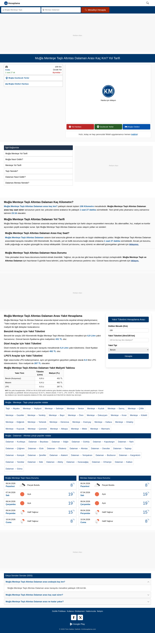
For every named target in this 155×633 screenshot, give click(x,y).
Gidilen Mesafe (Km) (118, 326)
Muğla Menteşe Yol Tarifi (16, 153)
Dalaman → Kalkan (123, 462)
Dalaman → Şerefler (37, 455)
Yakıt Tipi (112, 345)
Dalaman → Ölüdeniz (56, 448)
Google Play (77, 624)
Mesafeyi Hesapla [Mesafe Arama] (95, 10)
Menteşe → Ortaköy (124, 422)
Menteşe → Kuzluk (95, 408)
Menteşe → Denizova (59, 422)
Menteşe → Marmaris (100, 429)
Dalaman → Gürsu (14, 469)
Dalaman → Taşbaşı (122, 448)
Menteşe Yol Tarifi (13, 165)
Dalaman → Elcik (36, 448)
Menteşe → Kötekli (138, 415)
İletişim (100, 611)
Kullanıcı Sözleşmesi (76, 611)
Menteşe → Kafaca (103, 422)
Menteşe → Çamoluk (37, 429)
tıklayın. (135, 260)
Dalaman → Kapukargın (104, 442)
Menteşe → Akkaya (59, 429)
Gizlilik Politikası (59, 611)
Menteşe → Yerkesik (37, 422)
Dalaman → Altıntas (79, 448)
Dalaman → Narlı (126, 442)
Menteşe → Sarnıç (116, 408)
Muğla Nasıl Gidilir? (14, 159)
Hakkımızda (91, 611)
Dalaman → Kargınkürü (129, 455)
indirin (134, 134)
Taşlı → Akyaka (13, 408)
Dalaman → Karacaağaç (77, 462)
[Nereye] (61, 10)
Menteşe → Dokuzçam (97, 415)
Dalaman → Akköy (54, 462)
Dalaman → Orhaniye (102, 462)
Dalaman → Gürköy (81, 442)
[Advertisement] (77, 31)
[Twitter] (80, 617)
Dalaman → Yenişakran (81, 455)
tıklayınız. (134, 244)
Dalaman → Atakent (59, 455)
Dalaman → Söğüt (60, 442)
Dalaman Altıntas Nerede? (17, 183)
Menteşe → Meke (79, 429)
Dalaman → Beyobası (38, 442)
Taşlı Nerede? (11, 171)
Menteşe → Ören (75, 415)
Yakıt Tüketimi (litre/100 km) (121, 336)
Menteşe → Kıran (119, 415)
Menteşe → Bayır (57, 415)
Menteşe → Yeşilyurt (32, 408)
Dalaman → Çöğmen (15, 448)
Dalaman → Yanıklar (15, 462)
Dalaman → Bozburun (106, 455)
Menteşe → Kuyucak (15, 429)
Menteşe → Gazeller (15, 415)
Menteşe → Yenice (75, 408)
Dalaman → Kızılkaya (15, 442)
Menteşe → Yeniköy (36, 415)
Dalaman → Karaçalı (15, 455)
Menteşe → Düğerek (15, 422)
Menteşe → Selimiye (54, 408)
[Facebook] (73, 617)
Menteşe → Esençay (81, 422)
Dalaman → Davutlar (100, 448)
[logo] (12, 3)
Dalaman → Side (35, 462)
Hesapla (128, 356)
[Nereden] (21, 10)
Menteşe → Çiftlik (136, 408)
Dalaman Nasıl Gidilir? (15, 177)
